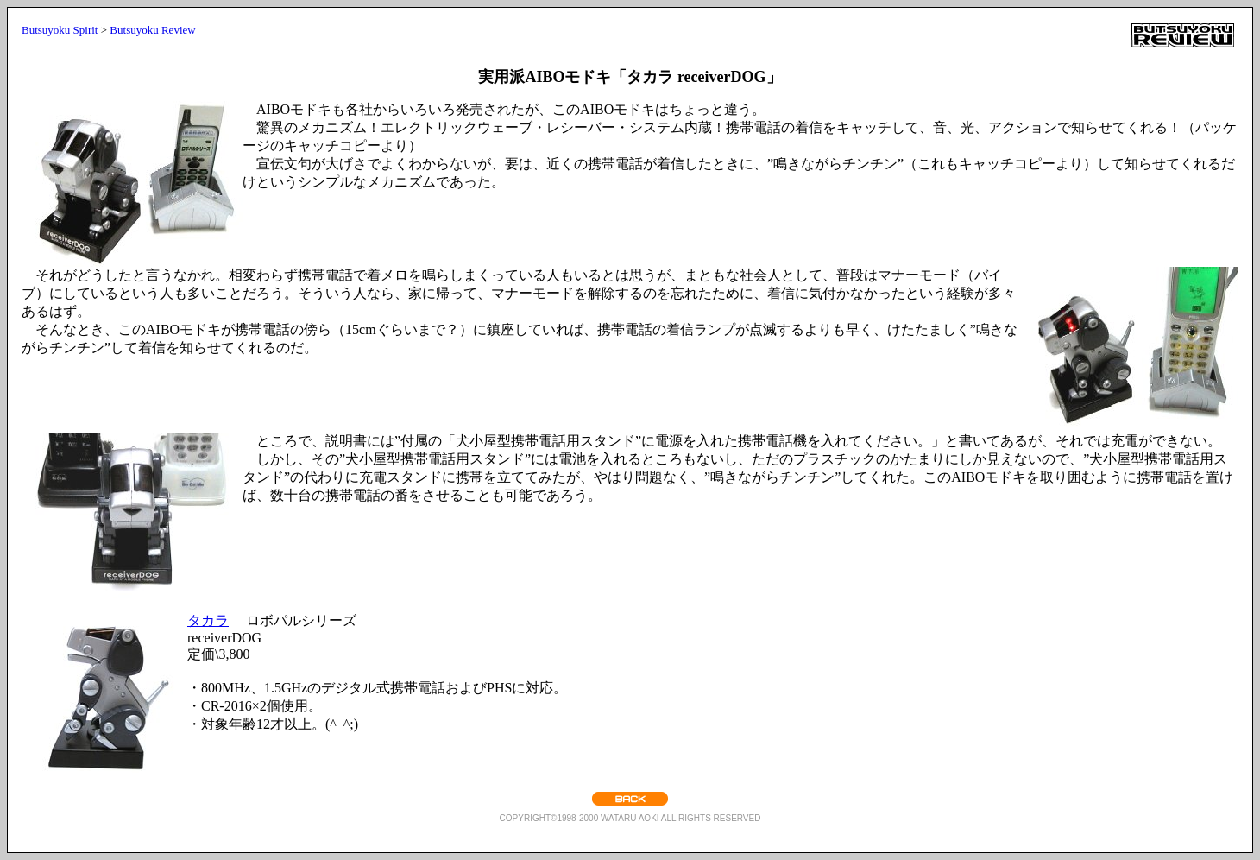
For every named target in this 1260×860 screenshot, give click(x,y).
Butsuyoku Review (152, 29)
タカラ (208, 620)
